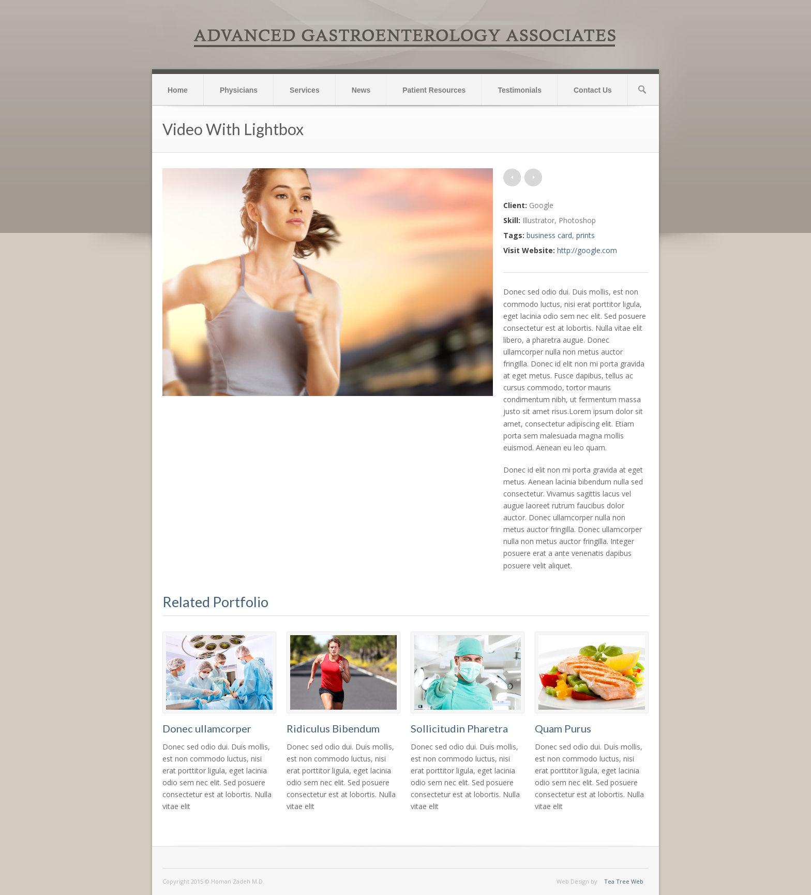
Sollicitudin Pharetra (459, 728)
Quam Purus (563, 728)
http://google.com (587, 250)
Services (305, 90)
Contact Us (593, 90)
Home (178, 90)
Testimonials (520, 90)
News (361, 90)
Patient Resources (433, 90)
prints (585, 235)
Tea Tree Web (623, 881)
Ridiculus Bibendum (333, 728)
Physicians (239, 90)
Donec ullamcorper (206, 728)
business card (549, 235)
